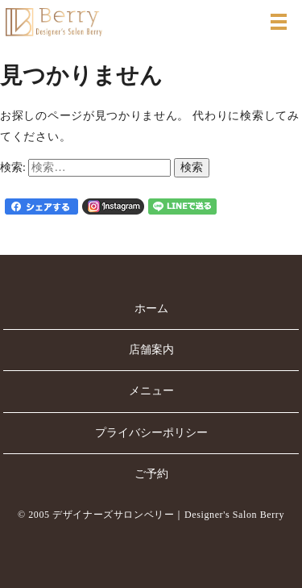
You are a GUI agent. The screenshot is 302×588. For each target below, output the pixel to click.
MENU (279, 21)
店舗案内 (151, 350)
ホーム (151, 308)
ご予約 (151, 474)
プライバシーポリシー (151, 433)
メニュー (151, 391)
